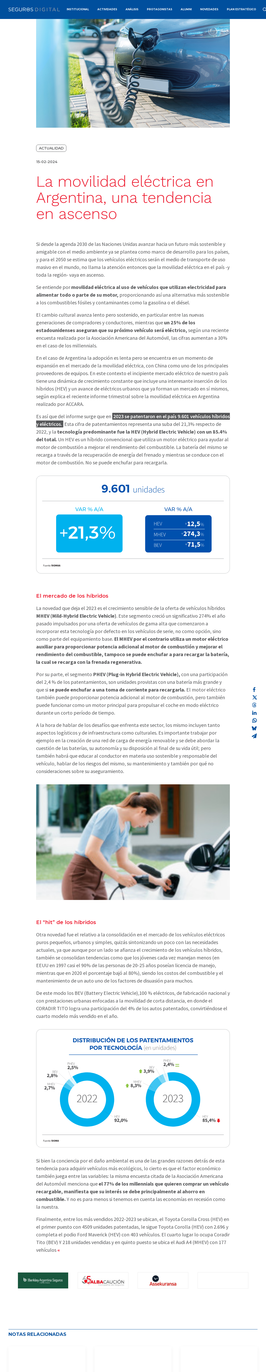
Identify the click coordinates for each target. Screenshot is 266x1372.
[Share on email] (254, 736)
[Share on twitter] (254, 697)
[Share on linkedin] (254, 713)
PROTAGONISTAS (159, 9)
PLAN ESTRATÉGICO (241, 9)
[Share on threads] (254, 705)
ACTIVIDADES (107, 9)
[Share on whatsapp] (254, 720)
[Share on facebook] (254, 690)
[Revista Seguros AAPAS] (34, 9)
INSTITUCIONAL (78, 9)
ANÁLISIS (132, 9)
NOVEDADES (209, 9)
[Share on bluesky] (254, 728)
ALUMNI (186, 9)
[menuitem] (78, 9)
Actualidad (51, 148)
